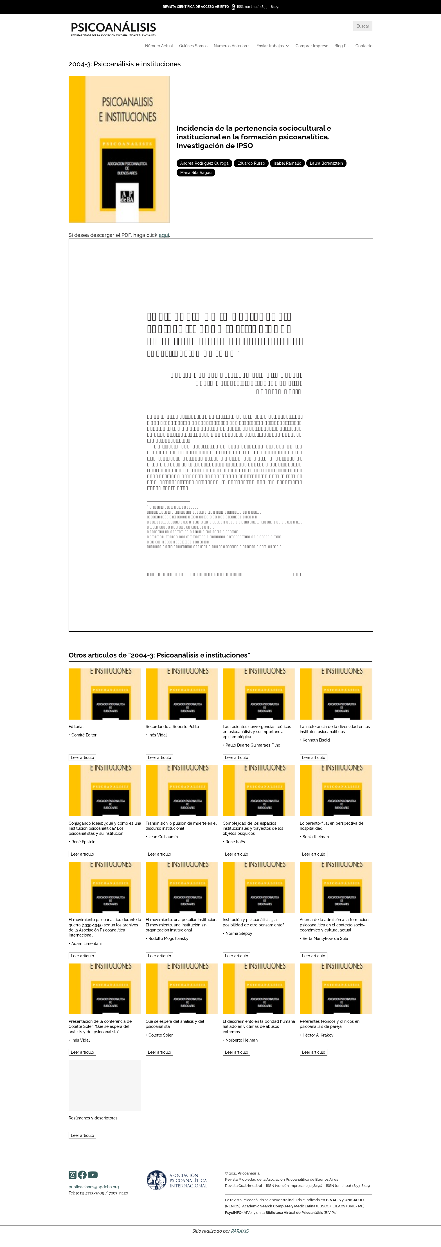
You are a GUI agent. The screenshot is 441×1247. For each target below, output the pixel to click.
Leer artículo (82, 757)
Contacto (364, 46)
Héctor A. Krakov (318, 1035)
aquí (164, 235)
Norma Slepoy (239, 933)
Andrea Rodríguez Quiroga (204, 163)
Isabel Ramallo (287, 163)
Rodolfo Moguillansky (168, 938)
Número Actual (159, 46)
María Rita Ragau (196, 172)
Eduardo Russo (251, 163)
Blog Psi (341, 46)
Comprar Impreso (312, 46)
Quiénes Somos (193, 46)
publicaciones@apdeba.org (94, 1187)
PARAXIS (240, 1231)
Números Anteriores (232, 46)
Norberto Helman (242, 1040)
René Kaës (235, 842)
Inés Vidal (157, 735)
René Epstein (83, 842)
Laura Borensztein (326, 163)
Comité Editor (83, 735)
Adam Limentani (86, 943)
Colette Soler (160, 1035)
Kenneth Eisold (316, 740)
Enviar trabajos (270, 46)
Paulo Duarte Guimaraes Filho (253, 745)
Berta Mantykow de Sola (325, 938)
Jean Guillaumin (163, 837)
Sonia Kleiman (316, 837)
